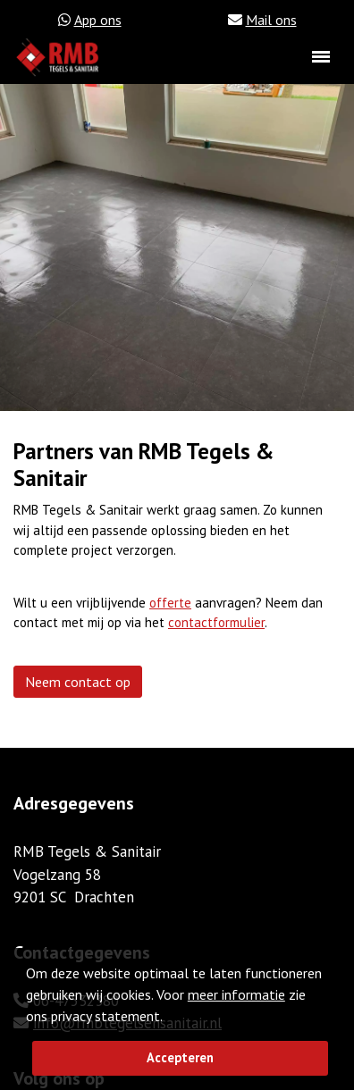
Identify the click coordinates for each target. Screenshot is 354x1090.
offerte (170, 602)
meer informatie (236, 994)
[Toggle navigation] (321, 57)
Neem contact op (78, 682)
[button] (168, 1017)
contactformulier (216, 622)
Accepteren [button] (180, 1057)
